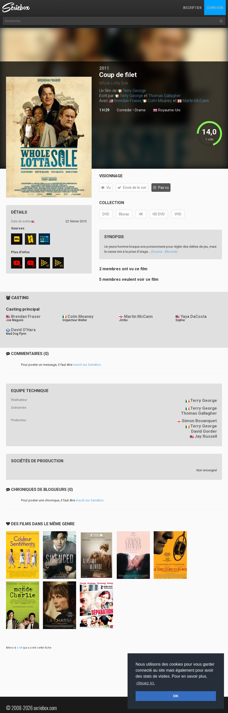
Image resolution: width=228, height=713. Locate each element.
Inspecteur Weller (75, 320)
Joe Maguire (14, 320)
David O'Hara (23, 329)
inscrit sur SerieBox (87, 365)
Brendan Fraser (127, 100)
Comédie (124, 110)
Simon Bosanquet (199, 420)
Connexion (215, 7)
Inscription (192, 7)
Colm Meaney (160, 100)
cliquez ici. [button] (145, 683)
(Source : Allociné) (164, 251)
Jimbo (123, 320)
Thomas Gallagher (164, 95)
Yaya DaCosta (194, 316)
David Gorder (204, 431)
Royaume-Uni (166, 110)
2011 (104, 68)
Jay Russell (206, 436)
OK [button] (176, 696)
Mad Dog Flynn (16, 333)
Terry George (134, 90)
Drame (140, 110)
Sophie (180, 320)
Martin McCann (196, 100)
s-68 (19, 647)
